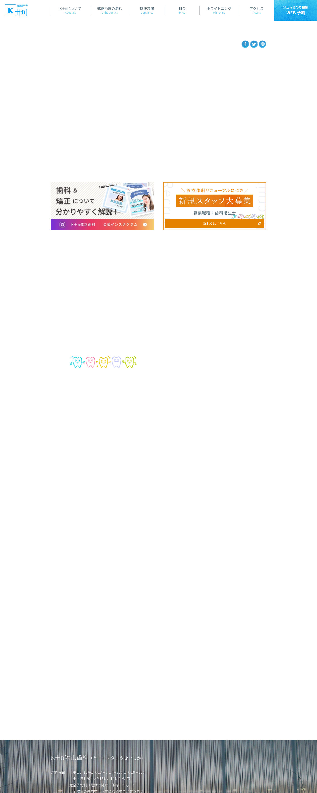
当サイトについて (65, 777)
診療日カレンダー (87, 719)
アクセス (120, 739)
